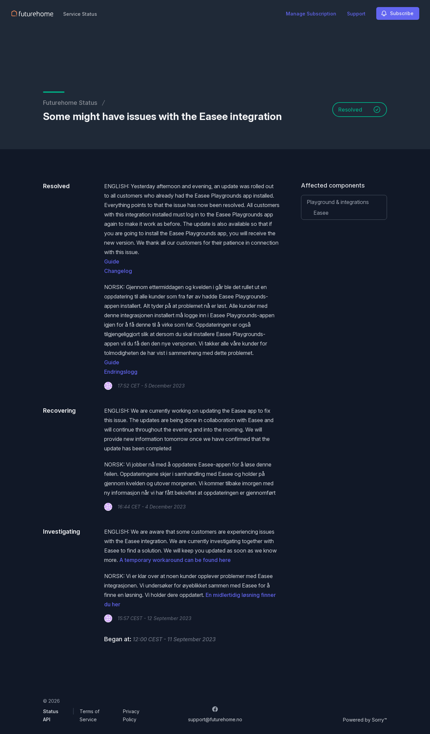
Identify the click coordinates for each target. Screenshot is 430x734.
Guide (111, 261)
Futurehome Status (70, 102)
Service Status (80, 14)
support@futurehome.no (215, 719)
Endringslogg (120, 371)
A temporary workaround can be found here (175, 560)
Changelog (118, 271)
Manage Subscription (311, 13)
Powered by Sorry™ (365, 720)
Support (356, 13)
